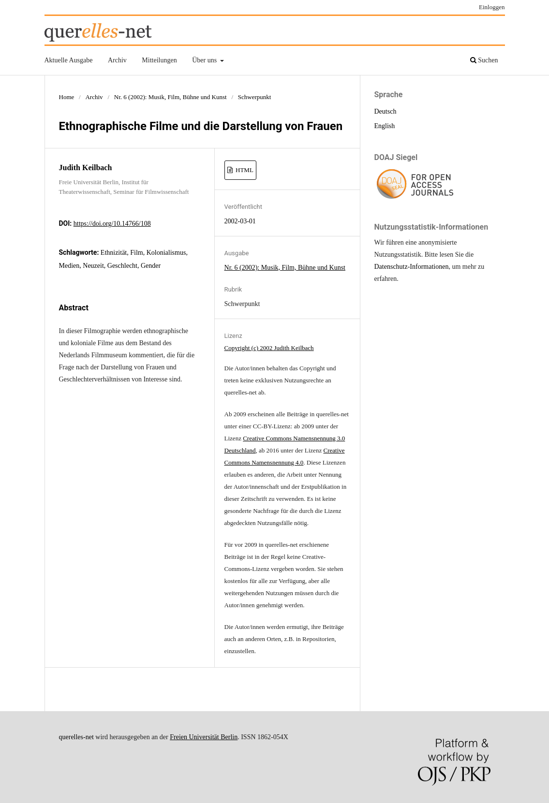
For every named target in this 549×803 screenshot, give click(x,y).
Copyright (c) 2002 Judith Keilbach (269, 347)
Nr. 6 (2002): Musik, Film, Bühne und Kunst (170, 97)
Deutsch (385, 111)
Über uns (205, 60)
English (384, 126)
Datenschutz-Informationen (411, 266)
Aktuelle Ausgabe (69, 60)
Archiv (117, 60)
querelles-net (76, 737)
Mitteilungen (159, 60)
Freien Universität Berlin (203, 737)
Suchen (484, 60)
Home (66, 97)
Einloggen (492, 7)
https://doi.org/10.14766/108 (112, 223)
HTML (243, 170)
